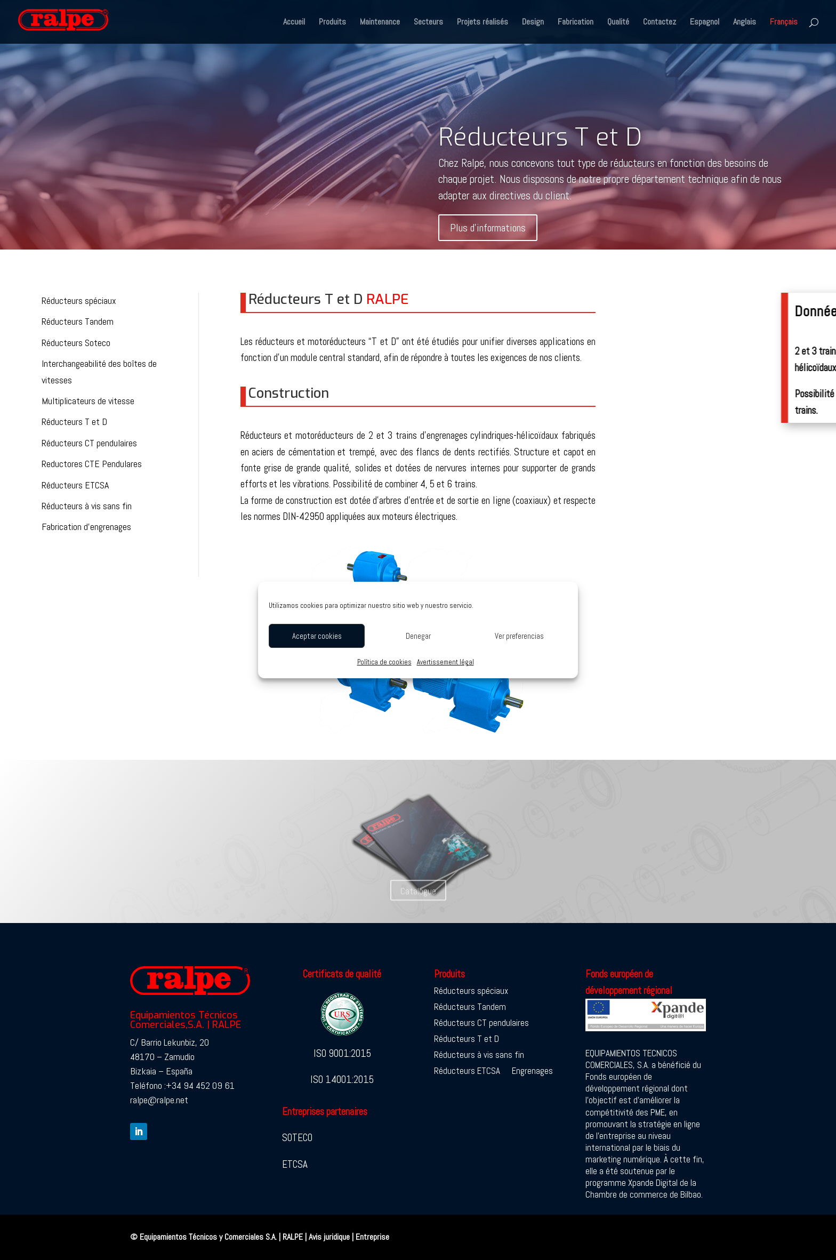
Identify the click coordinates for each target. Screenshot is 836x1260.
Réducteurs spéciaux (79, 300)
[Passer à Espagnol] (704, 31)
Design (533, 22)
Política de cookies (384, 662)
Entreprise (372, 1236)
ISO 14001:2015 (342, 1079)
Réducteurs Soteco (76, 342)
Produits (332, 22)
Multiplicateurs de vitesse (88, 401)
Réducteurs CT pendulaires (89, 443)
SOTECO (297, 1137)
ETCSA (295, 1164)
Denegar (418, 636)
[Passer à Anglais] (744, 31)
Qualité (618, 22)
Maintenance (380, 22)
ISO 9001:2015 (342, 1053)
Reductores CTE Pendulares (92, 464)
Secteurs (428, 22)
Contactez (659, 22)
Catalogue (418, 904)
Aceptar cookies (317, 636)
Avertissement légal (445, 662)
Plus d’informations (488, 230)
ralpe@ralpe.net (159, 1100)
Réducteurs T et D (540, 139)
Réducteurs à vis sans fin (87, 506)
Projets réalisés (482, 22)
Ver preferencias (519, 636)
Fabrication (575, 22)
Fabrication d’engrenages (86, 526)
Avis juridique (329, 1236)
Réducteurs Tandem (78, 321)
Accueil (294, 22)
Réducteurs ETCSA (75, 485)
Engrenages (532, 1072)
